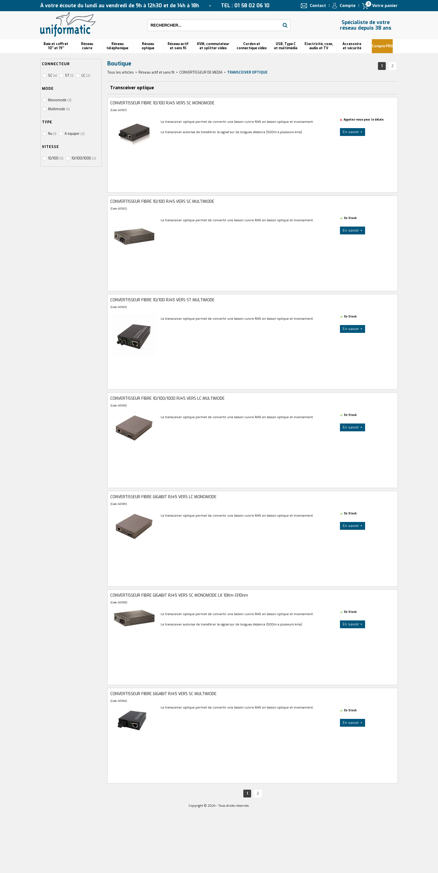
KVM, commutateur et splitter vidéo (213, 46)
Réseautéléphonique (117, 46)
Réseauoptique (148, 46)
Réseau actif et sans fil (178, 46)
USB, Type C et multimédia (285, 46)
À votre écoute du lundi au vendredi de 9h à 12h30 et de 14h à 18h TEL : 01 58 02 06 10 (155, 5)
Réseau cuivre (87, 46)
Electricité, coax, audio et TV (318, 46)
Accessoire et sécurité (351, 46)
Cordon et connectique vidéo (252, 46)
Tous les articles (120, 72)
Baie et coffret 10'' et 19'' (56, 46)
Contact (318, 5)
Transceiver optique (247, 72)
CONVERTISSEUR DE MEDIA (200, 72)
